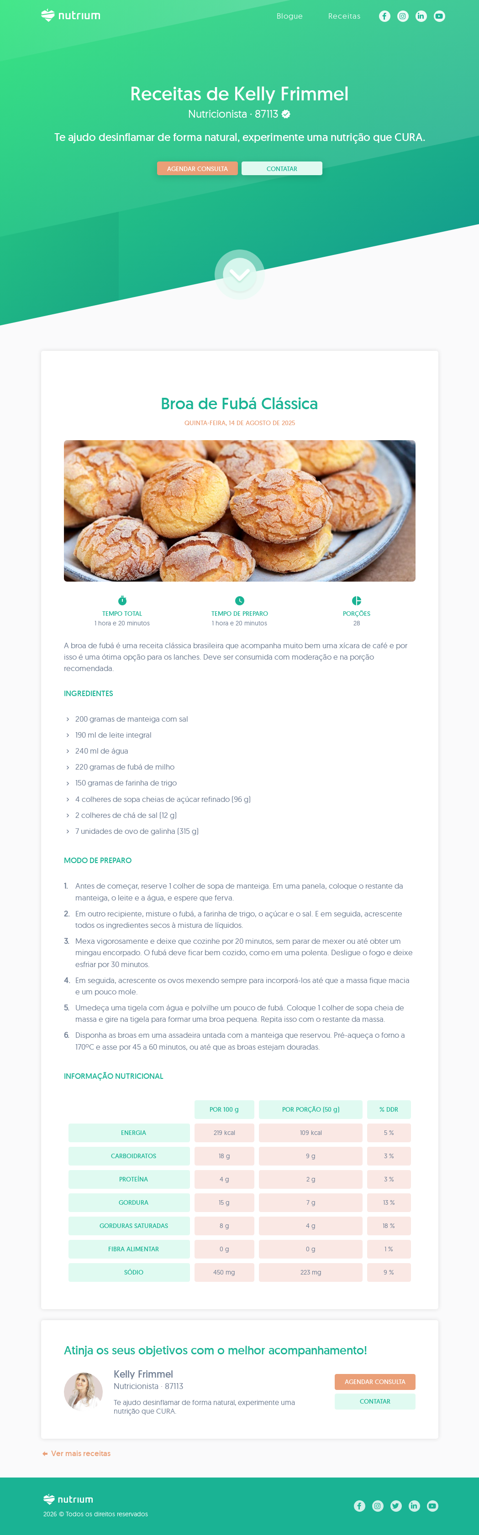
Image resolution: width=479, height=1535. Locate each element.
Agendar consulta (197, 169)
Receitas (344, 16)
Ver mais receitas (76, 1453)
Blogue (290, 16)
